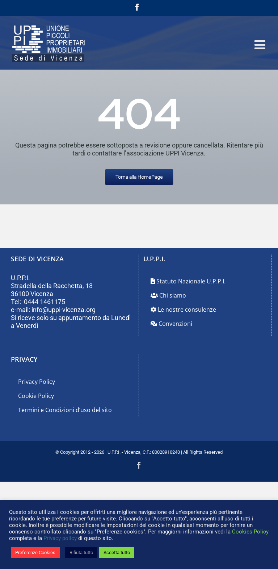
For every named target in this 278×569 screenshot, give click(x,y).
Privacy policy (60, 538)
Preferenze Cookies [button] (35, 552)
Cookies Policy (250, 531)
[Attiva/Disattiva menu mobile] (260, 44)
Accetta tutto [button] (117, 552)
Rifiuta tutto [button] (81, 552)
